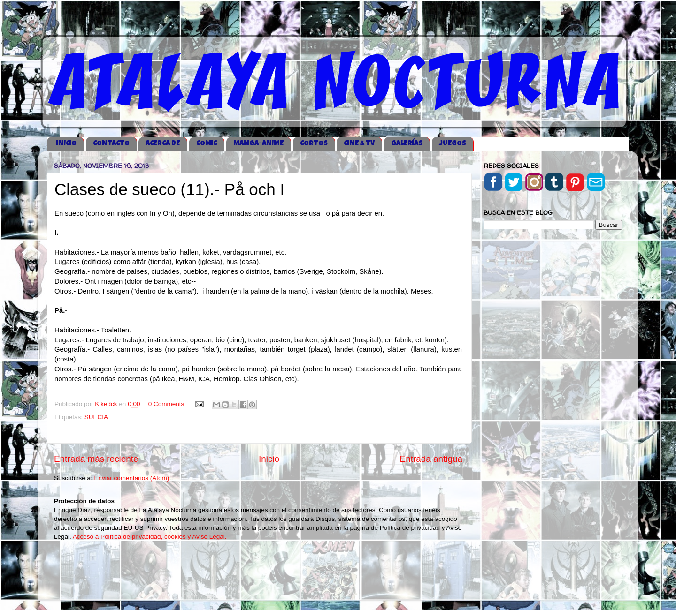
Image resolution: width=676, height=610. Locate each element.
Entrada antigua (431, 459)
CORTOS (314, 143)
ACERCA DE (163, 143)
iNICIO (66, 143)
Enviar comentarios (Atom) (131, 478)
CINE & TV (359, 143)
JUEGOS (452, 143)
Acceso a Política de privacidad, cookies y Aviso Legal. (150, 536)
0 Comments (166, 403)
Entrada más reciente (96, 459)
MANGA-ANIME (258, 143)
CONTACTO (111, 143)
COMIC (206, 143)
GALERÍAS (406, 143)
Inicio (269, 459)
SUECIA (96, 417)
